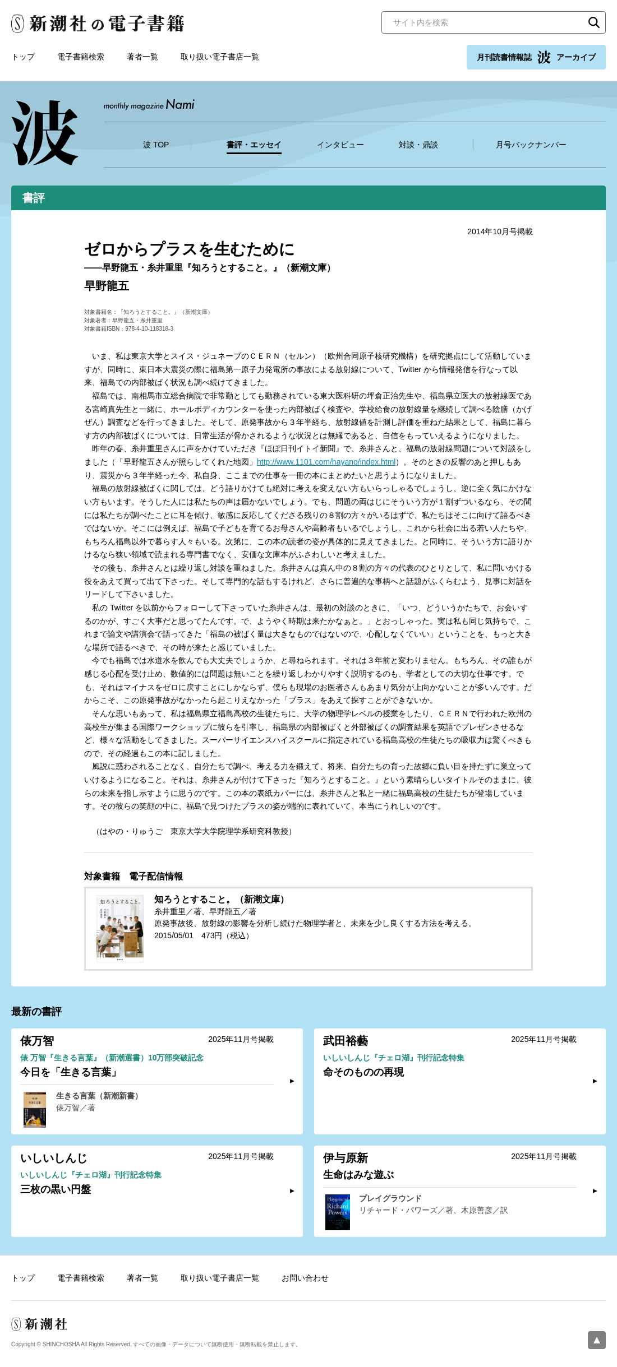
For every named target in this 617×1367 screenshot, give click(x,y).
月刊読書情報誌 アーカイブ (536, 57)
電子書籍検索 (80, 56)
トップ (23, 56)
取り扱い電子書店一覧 (220, 56)
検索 (594, 22)
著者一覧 (142, 56)
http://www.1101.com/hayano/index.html (326, 461)
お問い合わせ (305, 1277)
